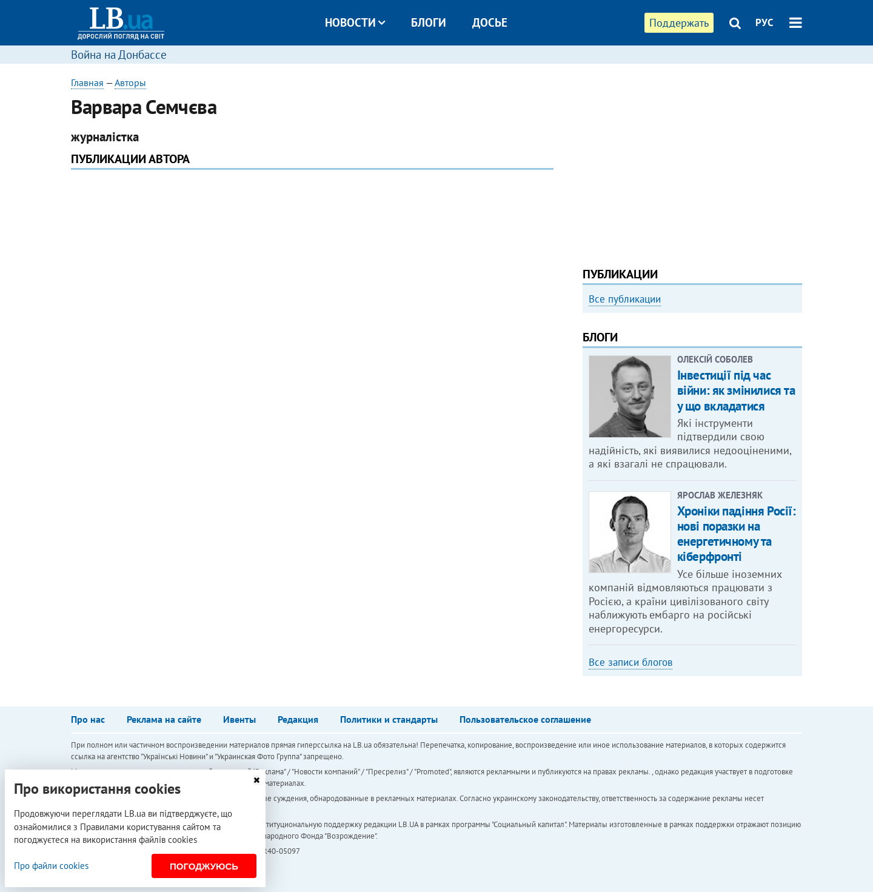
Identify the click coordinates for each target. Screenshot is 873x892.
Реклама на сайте (164, 719)
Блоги (428, 22)
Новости (355, 22)
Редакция (298, 719)
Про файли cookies (51, 865)
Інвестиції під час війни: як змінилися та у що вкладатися (736, 390)
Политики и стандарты (389, 719)
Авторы (130, 82)
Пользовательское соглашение (525, 719)
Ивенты (239, 719)
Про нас (88, 719)
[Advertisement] (692, 161)
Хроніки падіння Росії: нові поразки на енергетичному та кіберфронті (736, 534)
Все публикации (625, 299)
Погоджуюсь (204, 866)
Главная (87, 82)
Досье (489, 22)
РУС (764, 22)
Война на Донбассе (119, 54)
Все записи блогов (630, 662)
